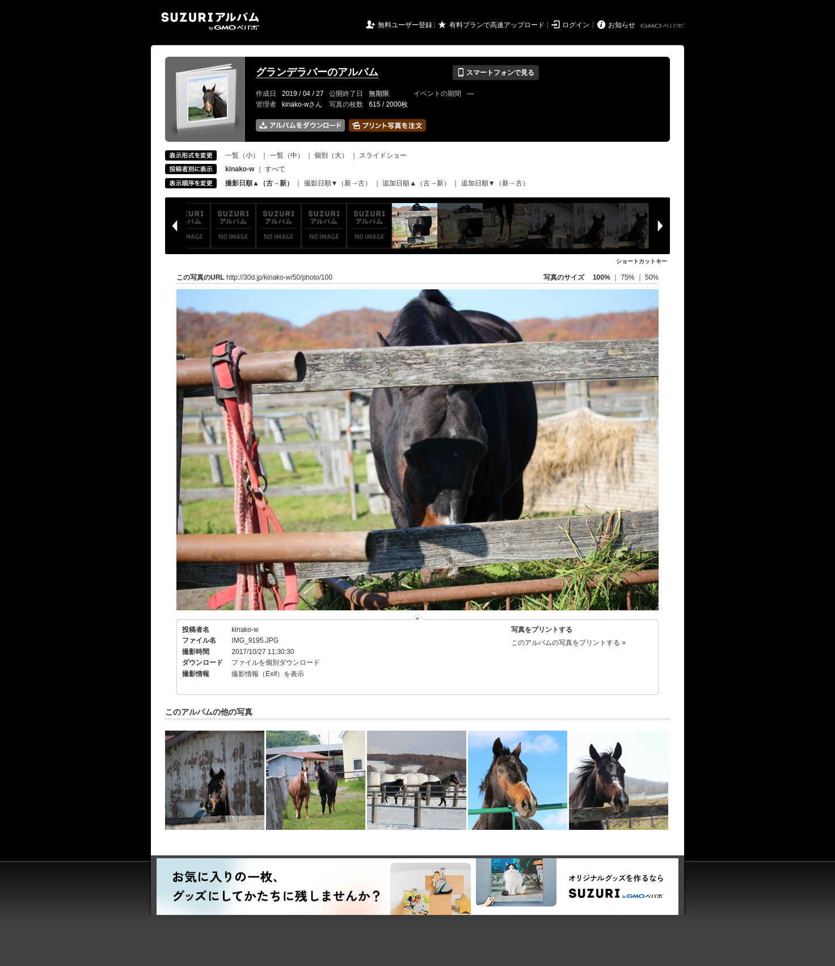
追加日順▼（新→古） (495, 183)
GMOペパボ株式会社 (663, 26)
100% (601, 277)
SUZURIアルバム (210, 21)
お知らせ (621, 25)
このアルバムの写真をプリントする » (568, 643)
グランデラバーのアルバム (317, 72)
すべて (275, 169)
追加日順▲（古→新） (416, 183)
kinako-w (244, 630)
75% (628, 277)
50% (652, 277)
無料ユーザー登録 (405, 25)
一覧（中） (287, 155)
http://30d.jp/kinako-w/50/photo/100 (279, 277)
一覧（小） (242, 155)
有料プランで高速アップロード (497, 25)
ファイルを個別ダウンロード (275, 663)
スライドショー (383, 155)
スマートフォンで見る (495, 72)
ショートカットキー (641, 261)
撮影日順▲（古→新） (259, 183)
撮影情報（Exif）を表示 (267, 674)
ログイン (575, 25)
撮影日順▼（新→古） (338, 183)
